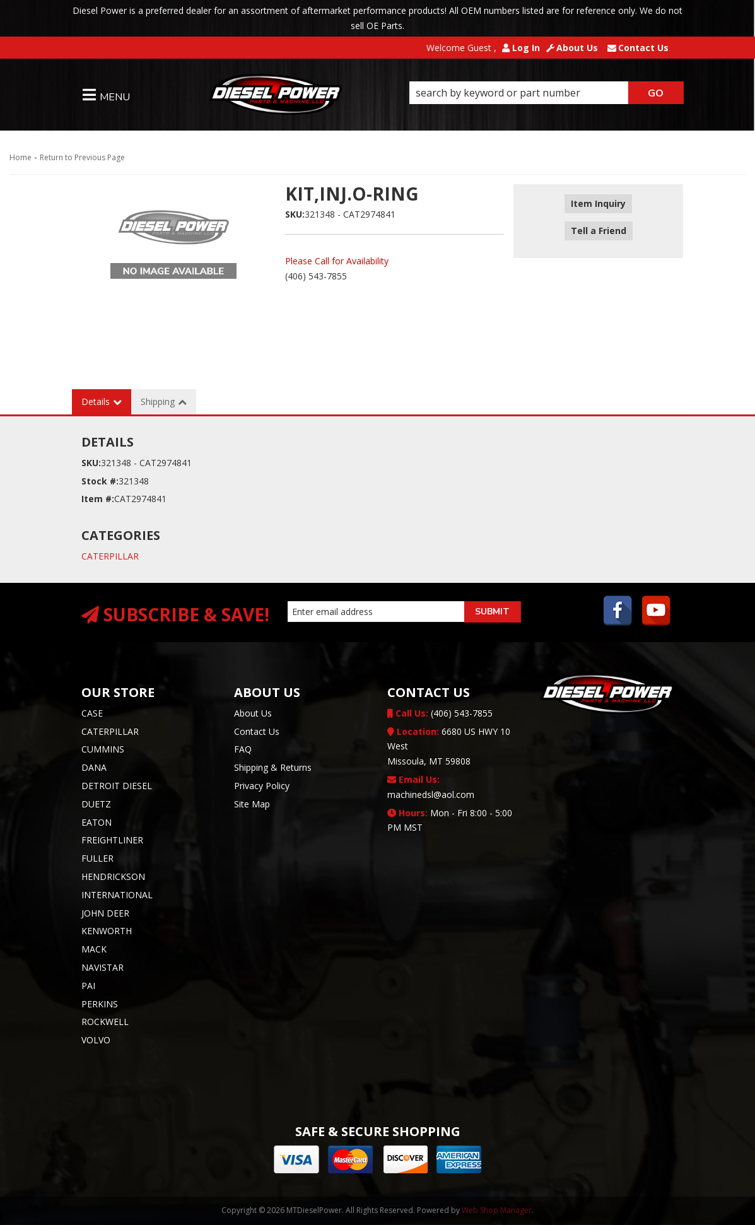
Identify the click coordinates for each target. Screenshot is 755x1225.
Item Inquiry (598, 204)
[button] (546, 92)
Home (20, 157)
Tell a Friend (598, 222)
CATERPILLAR (110, 556)
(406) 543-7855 (440, 713)
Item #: (97, 499)
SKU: (295, 214)
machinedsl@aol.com (430, 786)
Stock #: (100, 481)
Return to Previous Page (82, 157)
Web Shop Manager (497, 1210)
